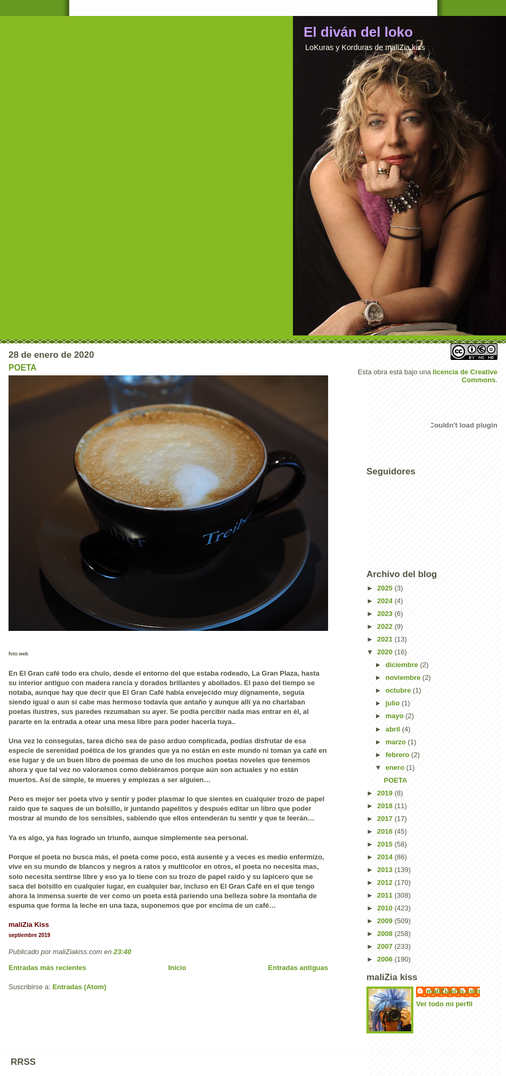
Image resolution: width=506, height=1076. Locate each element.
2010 (386, 908)
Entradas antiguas (298, 968)
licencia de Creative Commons (465, 376)
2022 (386, 626)
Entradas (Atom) (79, 987)
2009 (386, 921)
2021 (386, 639)
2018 (386, 806)
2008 (386, 934)
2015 (386, 844)
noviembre (404, 677)
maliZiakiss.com (453, 991)
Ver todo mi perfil (444, 1004)
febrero (398, 755)
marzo (397, 742)
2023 (386, 614)
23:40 (122, 952)
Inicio (177, 968)
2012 (386, 882)
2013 (386, 870)
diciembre (403, 665)
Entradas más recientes (47, 968)
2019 (386, 793)
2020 (386, 652)
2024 (386, 601)
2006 (386, 959)
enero (396, 767)
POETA (23, 367)
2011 (386, 895)
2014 (386, 857)
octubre (399, 690)
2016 (386, 831)
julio (394, 703)
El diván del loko (358, 32)
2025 (386, 588)
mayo (396, 716)
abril (394, 729)
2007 (386, 946)
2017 (386, 819)
